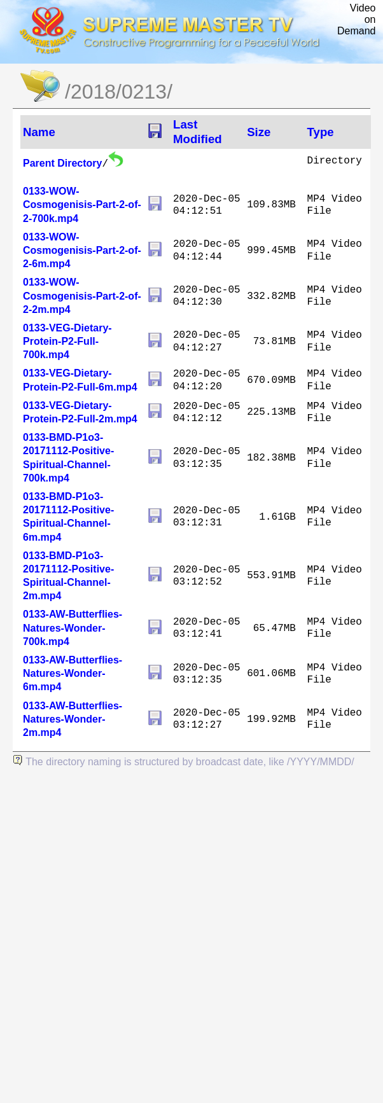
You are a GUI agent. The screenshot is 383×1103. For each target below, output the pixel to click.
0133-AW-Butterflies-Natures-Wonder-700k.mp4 (72, 627)
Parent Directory (62, 163)
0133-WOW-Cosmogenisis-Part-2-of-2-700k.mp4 (82, 204)
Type (320, 132)
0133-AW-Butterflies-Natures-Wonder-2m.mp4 (72, 719)
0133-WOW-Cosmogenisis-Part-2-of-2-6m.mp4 (82, 250)
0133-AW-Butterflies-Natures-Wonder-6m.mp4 (72, 673)
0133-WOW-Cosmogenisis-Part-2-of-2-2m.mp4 (82, 295)
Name (39, 132)
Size (258, 132)
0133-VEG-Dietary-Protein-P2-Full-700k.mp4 (67, 341)
